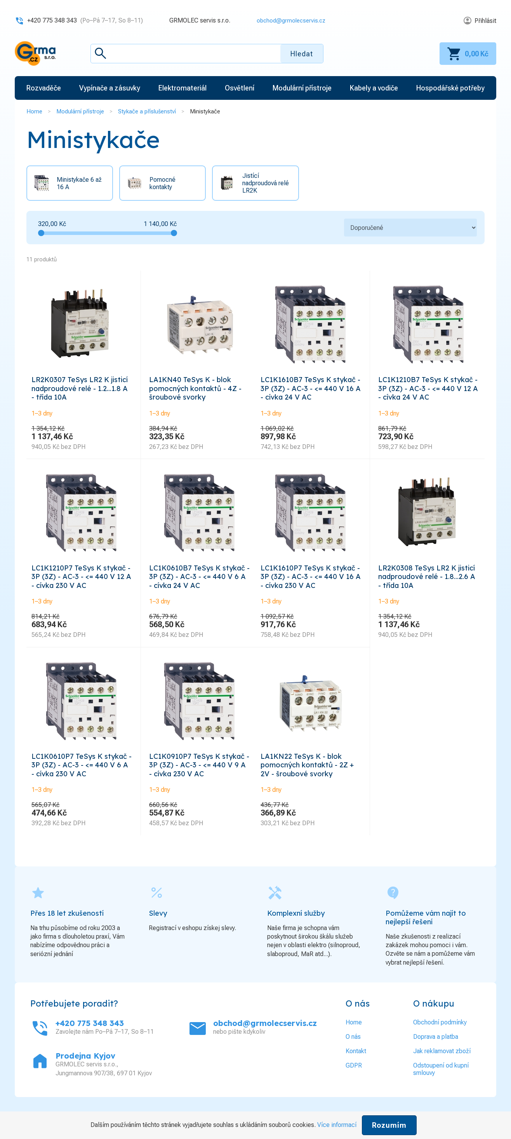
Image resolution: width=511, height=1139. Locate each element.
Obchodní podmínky (440, 1041)
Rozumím (389, 1125)
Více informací (336, 1125)
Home (34, 111)
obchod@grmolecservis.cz (288, 20)
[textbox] (206, 53)
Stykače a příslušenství (147, 111)
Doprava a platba (435, 1055)
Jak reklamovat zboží (442, 1069)
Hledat (301, 54)
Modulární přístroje (80, 111)
